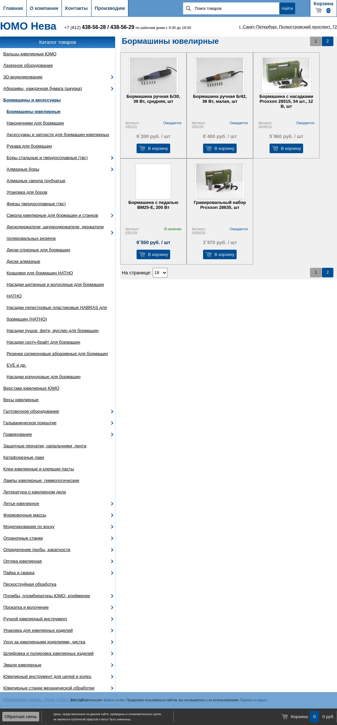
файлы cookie (113, 700)
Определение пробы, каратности (36, 549)
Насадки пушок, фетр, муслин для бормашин (53, 330)
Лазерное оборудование (28, 65)
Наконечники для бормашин (35, 123)
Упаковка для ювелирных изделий (38, 630)
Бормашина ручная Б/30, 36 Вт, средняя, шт (153, 99)
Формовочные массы (24, 515)
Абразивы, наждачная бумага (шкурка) (42, 88)
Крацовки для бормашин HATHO (40, 272)
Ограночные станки (23, 538)
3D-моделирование (22, 76)
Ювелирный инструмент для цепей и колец (47, 676)
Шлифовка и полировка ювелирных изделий (48, 653)
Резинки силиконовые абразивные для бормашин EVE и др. (57, 359)
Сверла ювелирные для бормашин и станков (52, 215)
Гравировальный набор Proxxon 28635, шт (220, 205)
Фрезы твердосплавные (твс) (36, 203)
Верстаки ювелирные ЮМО (31, 388)
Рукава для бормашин (29, 146)
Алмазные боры (23, 169)
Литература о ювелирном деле (34, 491)
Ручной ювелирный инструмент (35, 618)
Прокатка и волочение (26, 607)
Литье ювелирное (21, 503)
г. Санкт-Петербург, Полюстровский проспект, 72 (288, 26)
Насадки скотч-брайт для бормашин (43, 342)
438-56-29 (122, 27)
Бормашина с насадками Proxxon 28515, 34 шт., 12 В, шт (286, 101)
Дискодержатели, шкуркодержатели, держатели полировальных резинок (55, 232)
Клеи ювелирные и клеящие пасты (38, 468)
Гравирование (17, 434)
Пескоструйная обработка (29, 584)
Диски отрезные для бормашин (38, 249)
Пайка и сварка (19, 572)
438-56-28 (94, 27)
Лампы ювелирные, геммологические (41, 480)
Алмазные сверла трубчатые (36, 180)
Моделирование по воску (28, 526)
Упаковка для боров (27, 192)
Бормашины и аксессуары (32, 100)
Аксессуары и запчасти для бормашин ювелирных (58, 134)
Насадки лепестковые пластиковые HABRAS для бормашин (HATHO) (57, 313)
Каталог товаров (57, 42)
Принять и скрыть (253, 700)
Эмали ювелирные (22, 664)
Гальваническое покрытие (30, 422)
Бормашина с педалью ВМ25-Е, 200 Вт (153, 205)
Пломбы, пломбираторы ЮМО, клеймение (46, 595)
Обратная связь (21, 716)
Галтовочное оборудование (31, 411)
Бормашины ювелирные (34, 111)
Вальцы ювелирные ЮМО (29, 53)
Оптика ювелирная (22, 561)
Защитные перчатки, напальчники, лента (44, 445)
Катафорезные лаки (23, 457)
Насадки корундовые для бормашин (44, 376)
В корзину (158, 148)
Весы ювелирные (21, 399)
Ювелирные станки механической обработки (48, 687)
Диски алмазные (23, 261)
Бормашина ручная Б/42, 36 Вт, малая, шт (219, 99)
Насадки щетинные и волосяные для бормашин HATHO (55, 290)
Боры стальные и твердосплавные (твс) (47, 157)
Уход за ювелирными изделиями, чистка (44, 641)
